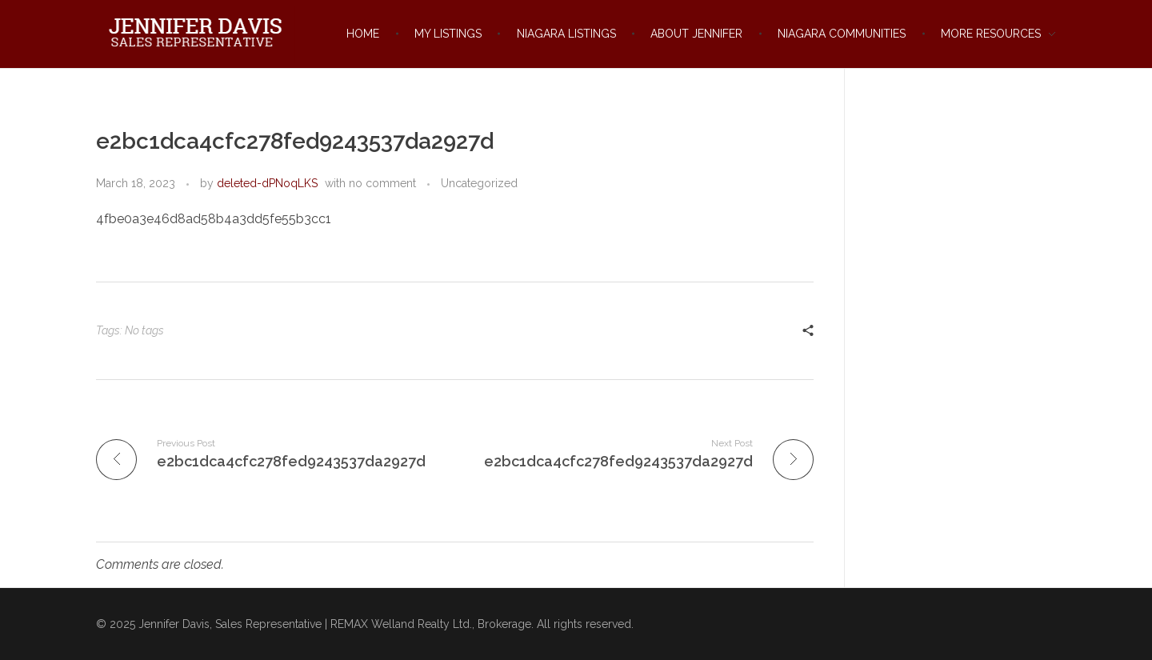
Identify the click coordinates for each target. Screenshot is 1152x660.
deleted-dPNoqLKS (267, 183)
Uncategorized (479, 183)
